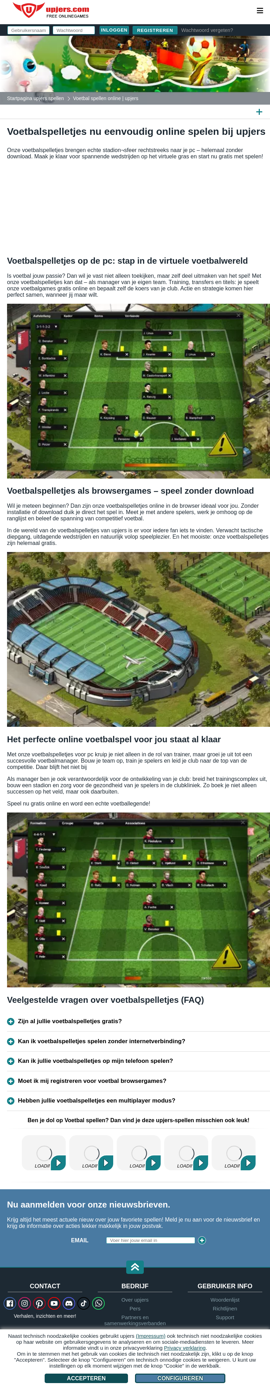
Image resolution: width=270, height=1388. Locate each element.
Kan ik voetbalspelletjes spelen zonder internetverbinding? (101, 1041)
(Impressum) (151, 1336)
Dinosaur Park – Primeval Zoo (186, 1152)
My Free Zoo (139, 1152)
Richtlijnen (225, 1308)
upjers (51, 10)
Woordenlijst (225, 1300)
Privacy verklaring (185, 1348)
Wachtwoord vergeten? (207, 30)
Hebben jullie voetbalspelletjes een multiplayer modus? (96, 1100)
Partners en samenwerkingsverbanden (135, 1320)
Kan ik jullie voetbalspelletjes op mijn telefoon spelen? (95, 1061)
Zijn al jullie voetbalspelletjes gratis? (70, 1021)
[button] (135, 1268)
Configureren (180, 1378)
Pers (135, 1308)
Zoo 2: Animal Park (91, 1152)
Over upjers (135, 1300)
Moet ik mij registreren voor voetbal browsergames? (92, 1081)
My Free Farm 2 (44, 1152)
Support (225, 1317)
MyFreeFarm (234, 1152)
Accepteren (86, 1378)
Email (80, 1240)
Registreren (155, 30)
